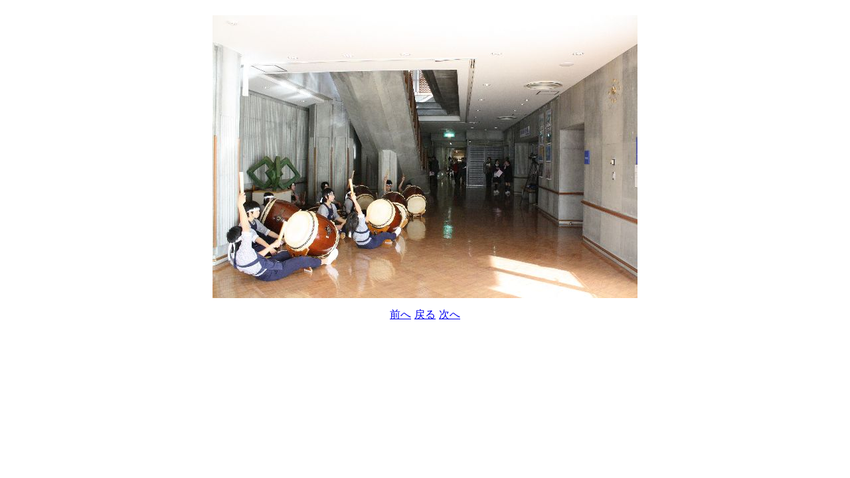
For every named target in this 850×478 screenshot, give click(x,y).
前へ (400, 314)
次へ (449, 314)
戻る (425, 314)
